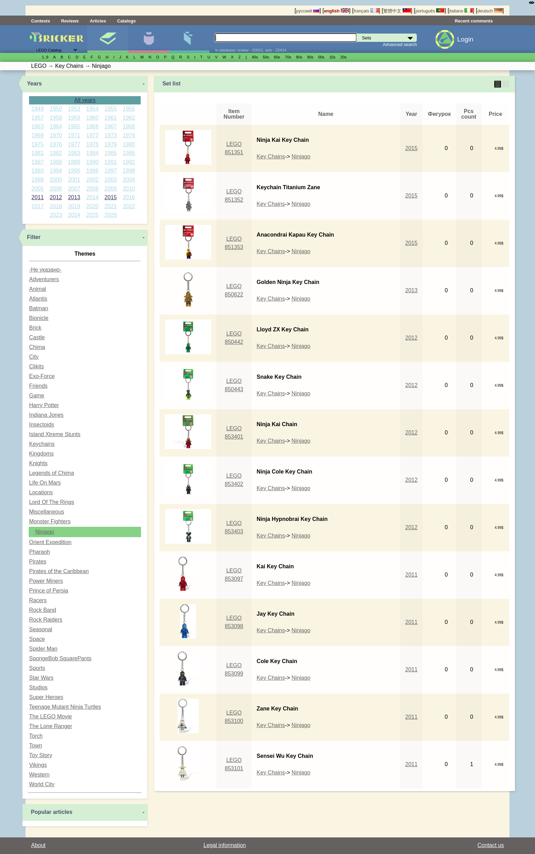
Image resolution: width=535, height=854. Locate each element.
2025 (92, 215)
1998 (129, 171)
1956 (129, 109)
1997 (110, 171)
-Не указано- (45, 270)
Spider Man (43, 649)
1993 (37, 171)
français (366, 10)
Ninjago (44, 532)
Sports (37, 668)
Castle (37, 337)
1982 (56, 153)
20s (343, 57)
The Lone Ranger (50, 726)
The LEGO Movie (50, 716)
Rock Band (42, 610)
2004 (129, 180)
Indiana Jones (46, 415)
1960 (92, 118)
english (336, 10)
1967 (110, 126)
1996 (92, 171)
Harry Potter (44, 405)
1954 (92, 109)
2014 (92, 197)
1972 (92, 135)
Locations (41, 492)
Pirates (37, 561)
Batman (38, 308)
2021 (110, 206)
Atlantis (38, 299)
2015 (110, 197)
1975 (37, 144)
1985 (110, 153)
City (34, 357)
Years (34, 83)
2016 (129, 197)
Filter (33, 237)
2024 (74, 215)
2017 (37, 206)
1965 (74, 126)
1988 (56, 162)
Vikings (38, 765)
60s (277, 57)
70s (288, 57)
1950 (56, 109)
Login (465, 39)
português (429, 10)
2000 (56, 180)
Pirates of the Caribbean (59, 571)
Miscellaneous (46, 512)
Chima (37, 347)
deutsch (489, 10)
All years (84, 100)
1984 (92, 153)
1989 (74, 162)
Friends (38, 386)
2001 (74, 180)
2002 (92, 180)
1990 (92, 162)
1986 (129, 153)
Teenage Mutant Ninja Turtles (65, 707)
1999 (37, 180)
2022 (129, 206)
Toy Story (40, 755)
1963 (37, 126)
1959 (74, 118)
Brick (35, 328)
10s (332, 57)
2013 (74, 197)
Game (36, 395)
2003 (110, 180)
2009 (110, 189)
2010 (129, 189)
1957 (37, 118)
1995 (74, 171)
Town (35, 746)
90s (310, 57)
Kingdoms (41, 454)
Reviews (70, 21)
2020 (92, 206)
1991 (110, 162)
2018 (56, 206)
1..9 (45, 57)
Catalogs (126, 21)
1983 (74, 153)
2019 (74, 206)
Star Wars (41, 678)
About (38, 845)
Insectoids (41, 425)
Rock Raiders (45, 620)
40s (255, 57)
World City (42, 784)
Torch (36, 736)
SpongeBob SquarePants (60, 658)
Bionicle (38, 318)
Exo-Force (42, 376)
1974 (129, 135)
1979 (110, 144)
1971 (74, 135)
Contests (40, 21)
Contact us (491, 845)
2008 (92, 189)
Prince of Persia (48, 591)
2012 (56, 197)
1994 (56, 171)
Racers (38, 600)
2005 (37, 189)
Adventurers (44, 279)
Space (37, 639)
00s (321, 57)
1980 (129, 144)
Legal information (225, 845)
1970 (56, 135)
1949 (37, 109)
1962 (129, 118)
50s (266, 57)
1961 (110, 118)
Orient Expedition (50, 542)
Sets (107, 39)
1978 (92, 144)
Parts (189, 39)
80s (299, 57)
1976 (56, 144)
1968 (129, 126)
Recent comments (474, 21)
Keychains (42, 444)
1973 (110, 135)
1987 (37, 162)
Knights (38, 463)
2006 (56, 189)
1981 (37, 153)
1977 (74, 144)
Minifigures (148, 39)
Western (39, 775)
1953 (74, 109)
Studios (38, 687)
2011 (37, 197)
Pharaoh (39, 552)
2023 (56, 215)
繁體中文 (397, 10)
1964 (56, 126)
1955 (110, 109)
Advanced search (400, 44)
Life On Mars (45, 483)
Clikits (36, 366)
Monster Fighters (50, 521)
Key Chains (271, 156)
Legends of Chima (51, 473)
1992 (129, 162)
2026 (110, 215)
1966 (92, 126)
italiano (461, 10)
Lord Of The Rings (51, 502)
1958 (56, 118)
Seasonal (40, 629)
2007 (74, 189)
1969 (37, 135)
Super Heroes (46, 697)
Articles (98, 21)
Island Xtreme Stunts (55, 434)
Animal (37, 289)
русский (307, 10)
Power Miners (46, 581)
